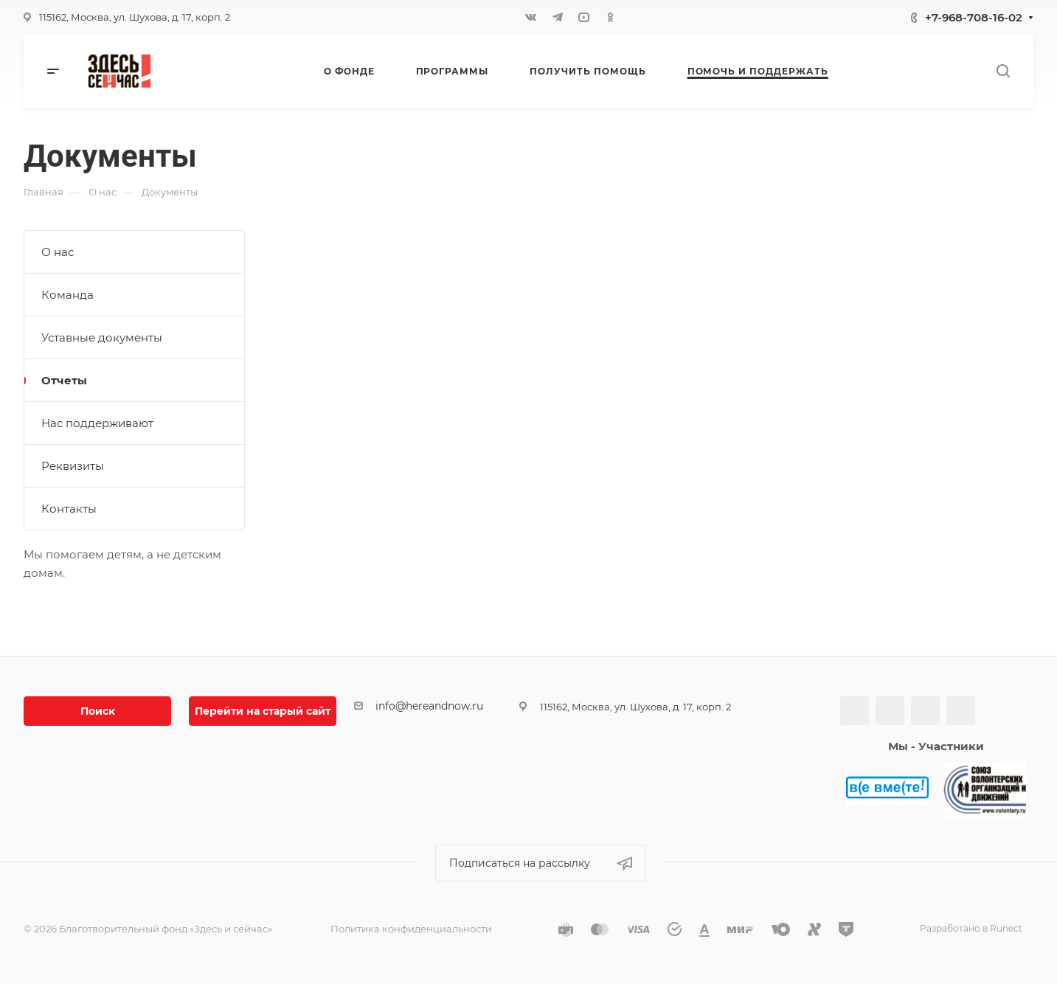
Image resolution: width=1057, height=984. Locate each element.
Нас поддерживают (97, 423)
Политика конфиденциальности (411, 929)
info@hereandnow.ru (429, 706)
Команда (67, 295)
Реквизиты (72, 466)
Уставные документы (101, 337)
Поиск (97, 711)
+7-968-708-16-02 (973, 17)
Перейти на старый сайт (262, 711)
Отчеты (64, 380)
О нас (57, 252)
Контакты (69, 509)
